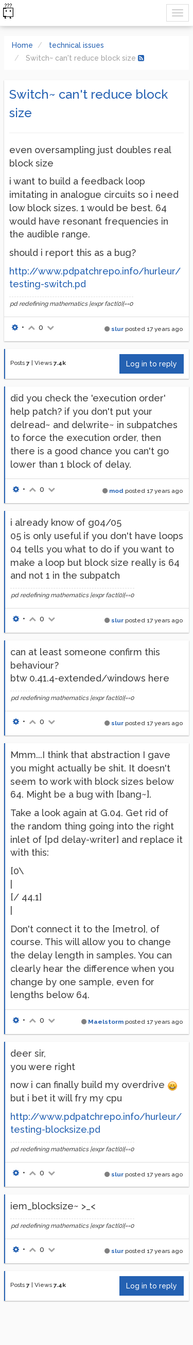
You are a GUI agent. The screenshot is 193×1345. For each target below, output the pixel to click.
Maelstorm (106, 1021)
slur (117, 329)
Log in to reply (151, 364)
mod (116, 490)
